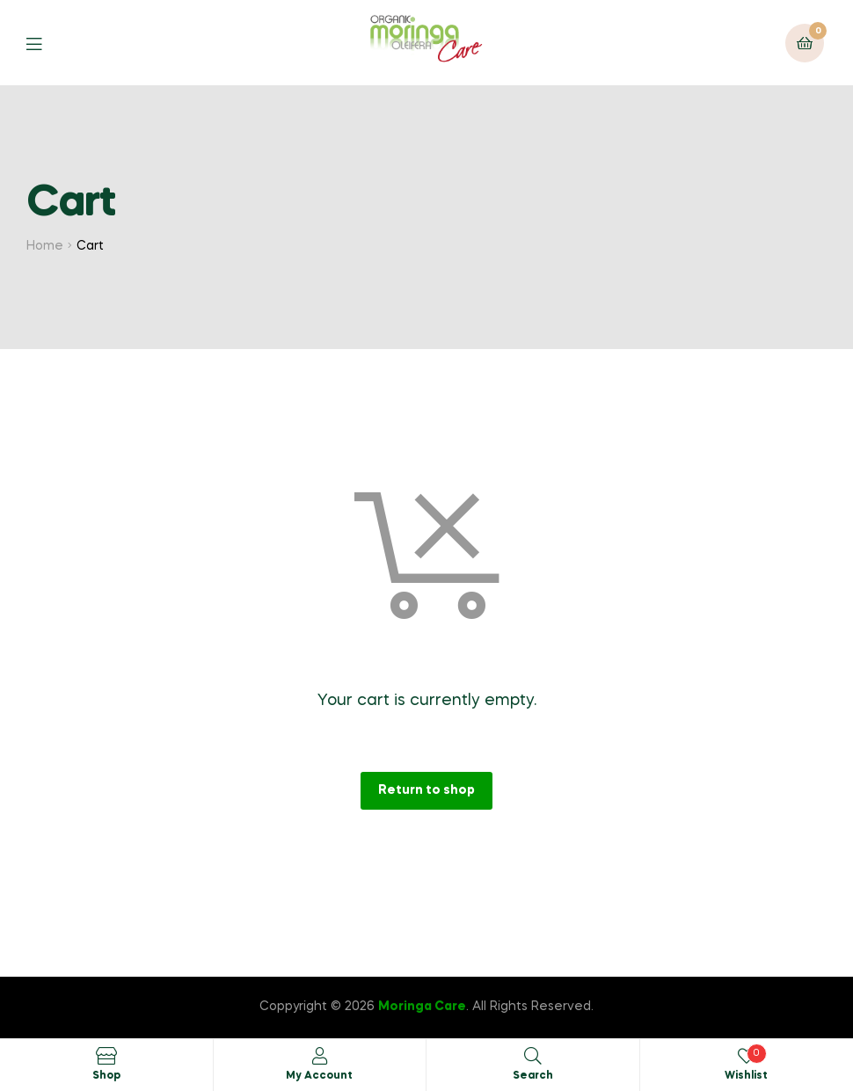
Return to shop (426, 790)
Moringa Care (422, 1006)
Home (44, 246)
